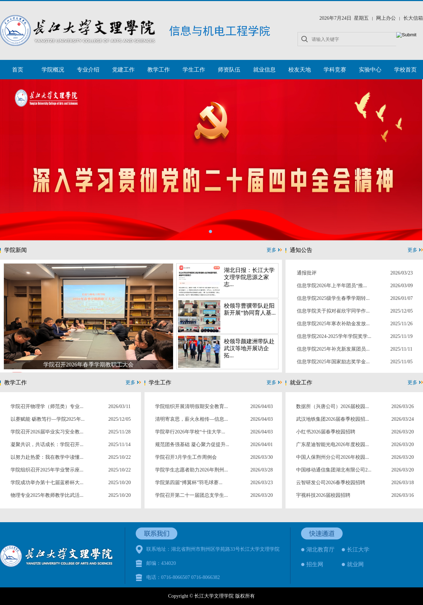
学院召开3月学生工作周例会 (186, 457)
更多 (274, 250)
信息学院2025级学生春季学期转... (333, 298)
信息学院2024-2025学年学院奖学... (334, 336)
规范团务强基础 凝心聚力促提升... (192, 444)
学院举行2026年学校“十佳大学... (190, 431)
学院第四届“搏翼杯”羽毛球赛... (188, 482)
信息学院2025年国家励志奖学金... (333, 361)
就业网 (355, 564)
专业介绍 (88, 70)
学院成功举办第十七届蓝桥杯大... (47, 482)
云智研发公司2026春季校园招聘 (330, 482)
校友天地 (299, 70)
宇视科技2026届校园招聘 (323, 495)
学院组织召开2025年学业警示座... (47, 470)
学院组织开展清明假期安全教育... (191, 406)
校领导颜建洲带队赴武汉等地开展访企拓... (249, 348)
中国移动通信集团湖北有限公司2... (334, 470)
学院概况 (53, 70)
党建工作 (123, 70)
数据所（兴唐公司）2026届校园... (332, 406)
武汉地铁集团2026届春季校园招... (332, 419)
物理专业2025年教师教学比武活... (47, 495)
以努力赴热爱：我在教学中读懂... (47, 457)
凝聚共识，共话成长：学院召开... (47, 444)
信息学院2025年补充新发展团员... (333, 349)
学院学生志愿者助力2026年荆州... (191, 470)
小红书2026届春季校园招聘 (325, 431)
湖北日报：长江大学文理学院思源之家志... (249, 277)
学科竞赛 (335, 70)
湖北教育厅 (320, 549)
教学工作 (158, 70)
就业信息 (264, 70)
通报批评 (307, 273)
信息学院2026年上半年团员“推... (332, 285)
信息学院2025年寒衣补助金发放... (333, 323)
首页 (17, 70)
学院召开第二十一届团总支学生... (191, 495)
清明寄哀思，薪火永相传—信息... (191, 419)
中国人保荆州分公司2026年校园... (332, 457)
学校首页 (405, 70)
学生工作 (194, 70)
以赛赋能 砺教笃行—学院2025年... (48, 419)
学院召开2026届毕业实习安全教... (47, 431)
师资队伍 (229, 70)
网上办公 (386, 18)
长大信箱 (413, 18)
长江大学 (358, 549)
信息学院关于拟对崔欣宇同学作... (333, 311)
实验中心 (370, 70)
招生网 (314, 564)
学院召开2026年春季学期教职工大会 (88, 365)
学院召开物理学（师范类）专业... (47, 406)
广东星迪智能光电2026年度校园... (332, 444)
